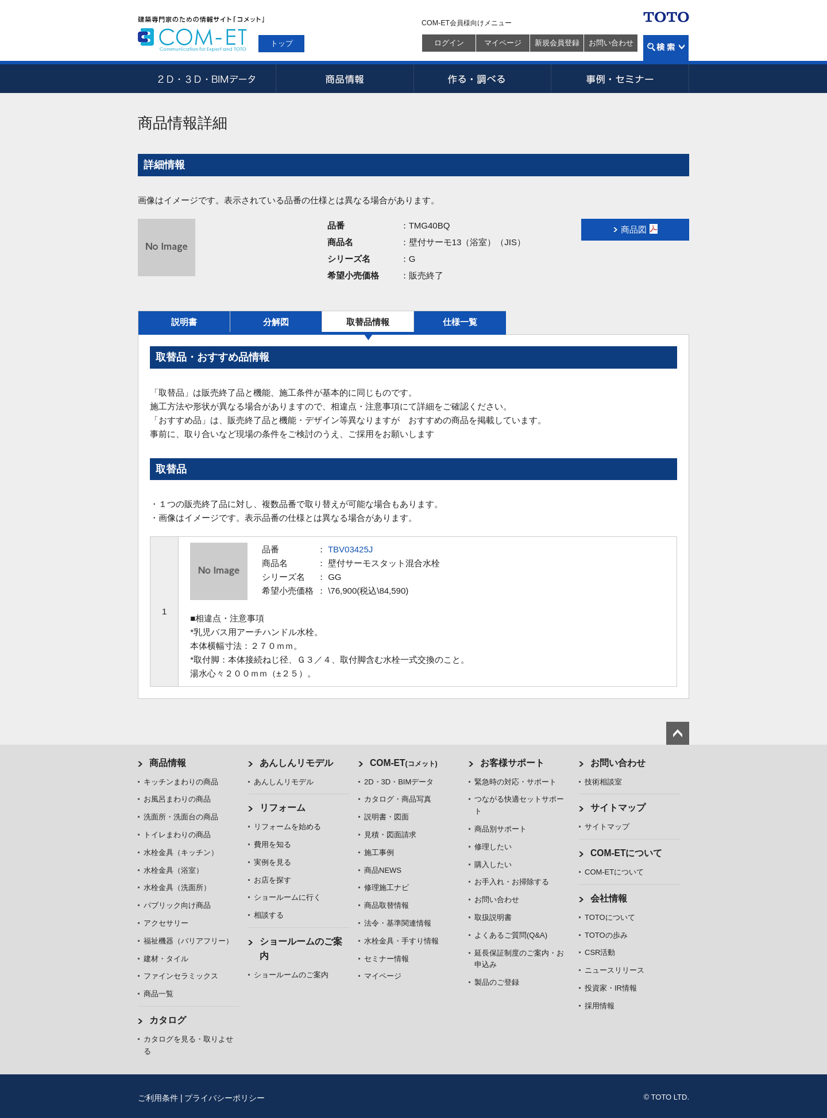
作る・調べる (482, 78)
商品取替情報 (386, 905)
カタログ (167, 1020)
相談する (269, 915)
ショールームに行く (287, 897)
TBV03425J (350, 549)
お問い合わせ (611, 42)
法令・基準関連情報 (397, 923)
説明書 (184, 322)
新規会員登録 (557, 42)
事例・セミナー (620, 78)
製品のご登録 (496, 982)
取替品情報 (367, 322)
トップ (281, 43)
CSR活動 (600, 952)
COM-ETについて (626, 853)
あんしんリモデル (296, 763)
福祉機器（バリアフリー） (188, 941)
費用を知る (272, 844)
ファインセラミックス (181, 976)
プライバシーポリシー (224, 1097)
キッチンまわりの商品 (181, 781)
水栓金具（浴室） (173, 870)
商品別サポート (500, 829)
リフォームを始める (287, 826)
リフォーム (283, 808)
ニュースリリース (614, 970)
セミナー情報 (386, 958)
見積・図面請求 (390, 834)
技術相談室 (603, 781)
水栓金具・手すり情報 (401, 941)
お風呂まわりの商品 (177, 799)
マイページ (502, 42)
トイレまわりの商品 (177, 834)
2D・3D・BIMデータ (207, 78)
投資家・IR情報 (611, 988)
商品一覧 (158, 993)
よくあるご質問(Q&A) (510, 935)
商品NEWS (382, 870)
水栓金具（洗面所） (177, 887)
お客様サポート (512, 763)
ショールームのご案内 (291, 974)
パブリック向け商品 (177, 905)
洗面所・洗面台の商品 (181, 817)
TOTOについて (610, 917)
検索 (666, 48)
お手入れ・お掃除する (511, 881)
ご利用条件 (158, 1097)
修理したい (493, 846)
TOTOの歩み (606, 935)
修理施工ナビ (386, 887)
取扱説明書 (493, 917)
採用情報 (600, 1005)
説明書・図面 (386, 817)
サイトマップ (618, 808)
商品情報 (344, 78)
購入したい (493, 864)
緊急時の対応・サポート (515, 781)
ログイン (449, 42)
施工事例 (379, 852)
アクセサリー (166, 923)
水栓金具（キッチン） (181, 852)
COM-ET (404, 763)
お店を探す (272, 880)
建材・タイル (166, 958)
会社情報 (608, 898)
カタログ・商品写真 (397, 799)
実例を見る (272, 862)
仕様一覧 (460, 322)
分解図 (276, 322)
